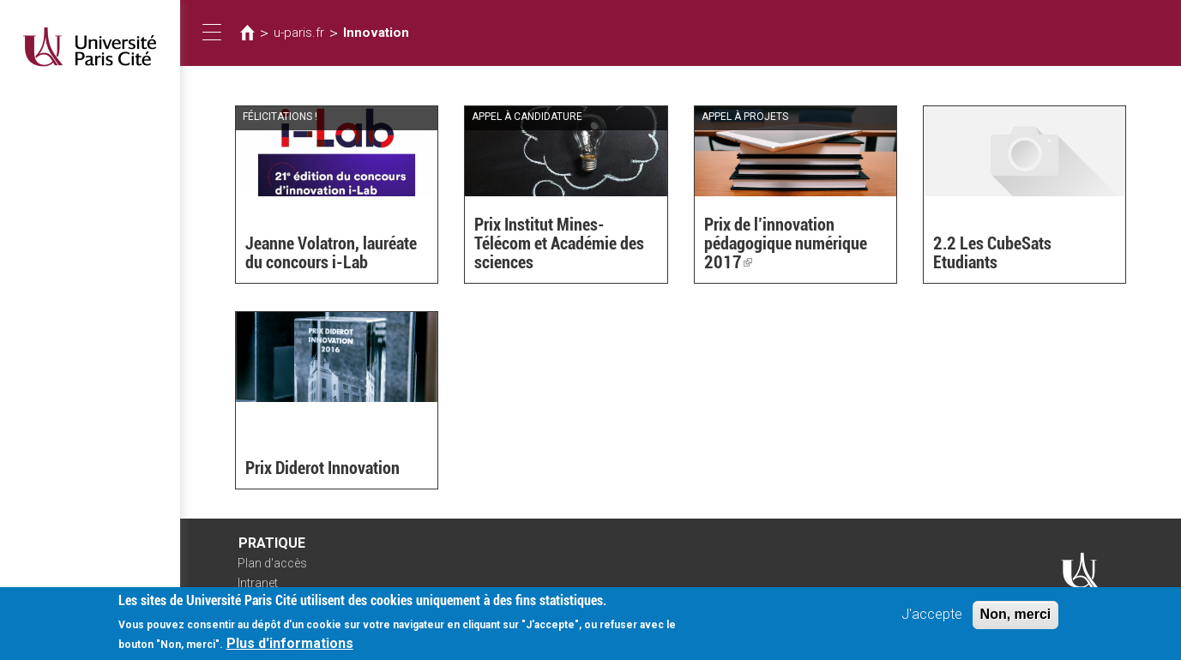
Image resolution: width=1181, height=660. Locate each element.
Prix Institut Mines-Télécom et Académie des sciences (559, 243)
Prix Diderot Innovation (322, 468)
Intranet (258, 583)
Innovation (376, 32)
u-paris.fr (299, 32)
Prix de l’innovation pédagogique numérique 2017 (785, 243)
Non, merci (1015, 616)
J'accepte (931, 617)
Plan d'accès (272, 563)
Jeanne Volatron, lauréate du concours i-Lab (331, 253)
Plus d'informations (289, 646)
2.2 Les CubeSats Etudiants (992, 253)
